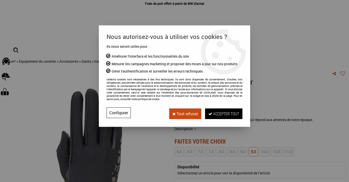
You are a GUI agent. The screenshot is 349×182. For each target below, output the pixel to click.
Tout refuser (183, 113)
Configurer (118, 113)
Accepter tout (223, 112)
